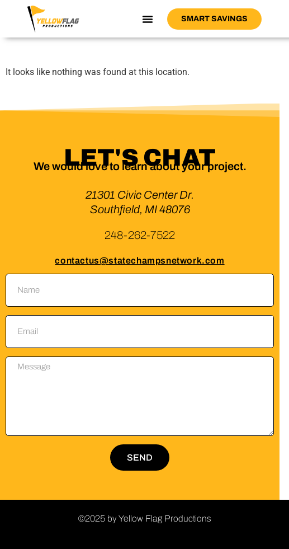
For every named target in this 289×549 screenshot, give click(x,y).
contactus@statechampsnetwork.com (139, 260)
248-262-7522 (140, 235)
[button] (147, 19)
